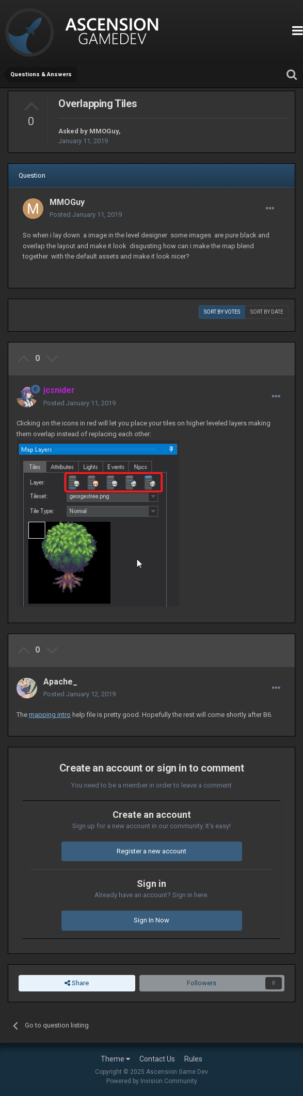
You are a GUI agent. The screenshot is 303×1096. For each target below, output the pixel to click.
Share (77, 983)
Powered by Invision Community (151, 1081)
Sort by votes (222, 312)
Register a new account (151, 851)
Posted (86, 214)
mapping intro (50, 714)
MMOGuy (104, 131)
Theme (115, 1059)
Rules (193, 1059)
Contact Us (157, 1059)
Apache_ (60, 682)
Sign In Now (151, 920)
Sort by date (266, 312)
